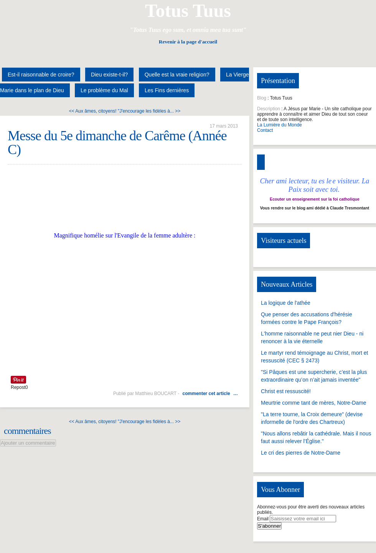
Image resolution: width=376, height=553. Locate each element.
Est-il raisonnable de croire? (41, 74)
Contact (265, 130)
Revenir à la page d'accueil (188, 42)
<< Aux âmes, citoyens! (93, 111)
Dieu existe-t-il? (109, 74)
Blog (261, 98)
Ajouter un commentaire (28, 443)
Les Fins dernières (167, 90)
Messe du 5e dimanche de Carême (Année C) (117, 142)
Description (268, 108)
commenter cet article (206, 393)
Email (263, 518)
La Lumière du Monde (279, 125)
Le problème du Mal (104, 90)
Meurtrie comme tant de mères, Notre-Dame (313, 403)
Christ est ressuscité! (286, 391)
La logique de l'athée (285, 303)
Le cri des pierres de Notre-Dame (300, 453)
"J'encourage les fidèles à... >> (149, 111)
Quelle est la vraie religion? (177, 74)
